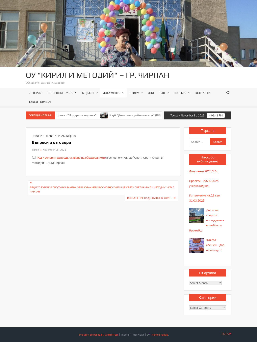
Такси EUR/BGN (40, 102)
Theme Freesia (159, 334)
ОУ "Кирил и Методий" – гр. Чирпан (97, 75)
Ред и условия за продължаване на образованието (71, 157)
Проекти (180, 93)
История (35, 93)
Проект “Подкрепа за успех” (79, 115)
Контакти (202, 93)
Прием (134, 93)
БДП (162, 93)
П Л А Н (226, 333)
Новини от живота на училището (54, 136)
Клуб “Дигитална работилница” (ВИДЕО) (140, 115)
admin (35, 149)
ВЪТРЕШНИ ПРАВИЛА (61, 93)
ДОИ (151, 93)
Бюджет (88, 93)
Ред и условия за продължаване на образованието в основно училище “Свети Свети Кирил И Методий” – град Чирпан (102, 189)
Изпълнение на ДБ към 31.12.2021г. (149, 197)
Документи (111, 93)
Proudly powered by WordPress (98, 334)
